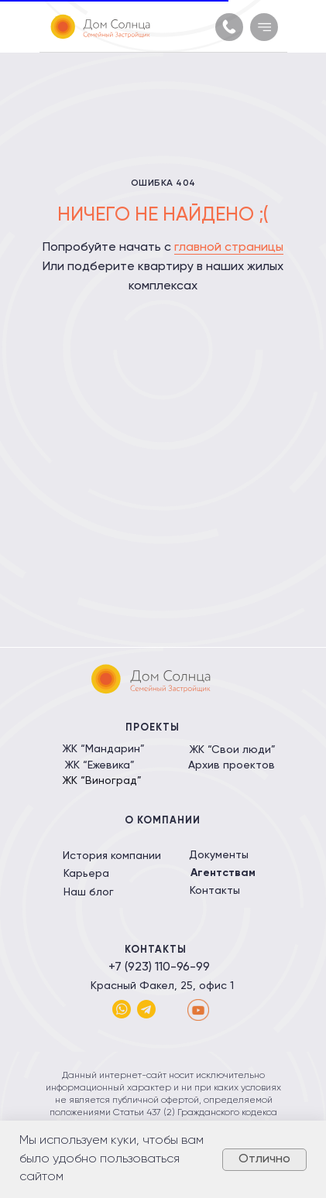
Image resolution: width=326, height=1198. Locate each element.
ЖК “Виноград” (102, 780)
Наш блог (88, 892)
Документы (219, 855)
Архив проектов (231, 765)
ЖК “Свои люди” (232, 749)
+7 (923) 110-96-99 (159, 967)
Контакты (215, 890)
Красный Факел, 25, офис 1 (162, 986)
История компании (112, 856)
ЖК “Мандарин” (103, 749)
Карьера (86, 873)
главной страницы (228, 247)
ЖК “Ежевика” (99, 765)
